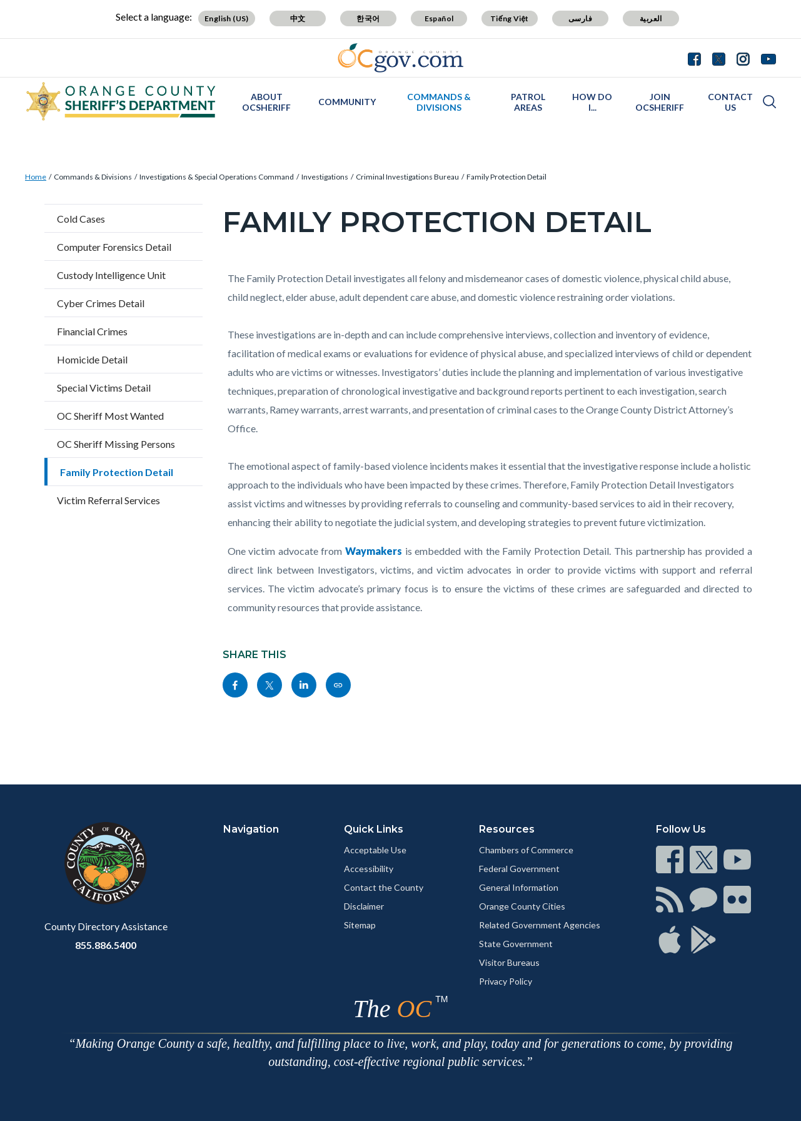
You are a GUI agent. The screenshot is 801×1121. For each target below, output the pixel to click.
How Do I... (592, 102)
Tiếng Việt (509, 18)
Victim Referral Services (108, 500)
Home (35, 176)
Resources (507, 829)
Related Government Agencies (539, 925)
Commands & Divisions (439, 102)
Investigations (324, 176)
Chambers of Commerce (526, 850)
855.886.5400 (105, 945)
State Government (516, 943)
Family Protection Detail (506, 176)
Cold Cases (81, 219)
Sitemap (360, 925)
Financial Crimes (92, 331)
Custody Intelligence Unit (111, 275)
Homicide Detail (92, 359)
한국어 (368, 18)
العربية (651, 18)
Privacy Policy (505, 981)
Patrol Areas (528, 102)
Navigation (251, 829)
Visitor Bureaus (509, 962)
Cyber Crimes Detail (100, 303)
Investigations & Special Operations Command (216, 176)
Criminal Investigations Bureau (407, 176)
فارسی (580, 18)
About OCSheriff (266, 102)
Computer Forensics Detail (114, 247)
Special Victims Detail (104, 387)
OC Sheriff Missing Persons (116, 444)
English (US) (226, 18)
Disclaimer (364, 906)
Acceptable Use (375, 850)
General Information (518, 887)
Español (439, 18)
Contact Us (730, 102)
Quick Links (373, 829)
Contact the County (383, 887)
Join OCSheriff (659, 102)
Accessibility (368, 868)
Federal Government (519, 868)
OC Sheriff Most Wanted (110, 416)
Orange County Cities (522, 906)
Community (347, 101)
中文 (298, 18)
